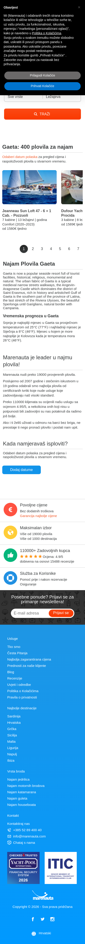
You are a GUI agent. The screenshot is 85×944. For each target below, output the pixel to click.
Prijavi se (61, 613)
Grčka (11, 729)
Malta (11, 741)
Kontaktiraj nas (18, 824)
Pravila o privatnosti (22, 697)
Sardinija (13, 716)
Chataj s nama (21, 842)
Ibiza (11, 760)
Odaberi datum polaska (20, 157)
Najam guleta (17, 798)
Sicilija (12, 735)
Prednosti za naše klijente (26, 666)
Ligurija (12, 748)
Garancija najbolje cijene (38, 516)
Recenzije (14, 678)
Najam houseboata (21, 805)
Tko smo (13, 647)
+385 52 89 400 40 (24, 830)
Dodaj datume (21, 470)
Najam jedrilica (18, 779)
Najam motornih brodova (25, 786)
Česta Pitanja (17, 653)
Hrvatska (14, 722)
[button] (79, 7)
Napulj (12, 754)
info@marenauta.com (26, 836)
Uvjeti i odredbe (19, 685)
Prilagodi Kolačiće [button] (42, 75)
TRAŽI (42, 114)
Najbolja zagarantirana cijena (29, 659)
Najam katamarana (21, 792)
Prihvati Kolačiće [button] (42, 86)
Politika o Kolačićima (23, 691)
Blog (10, 672)
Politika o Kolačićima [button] (46, 33)
